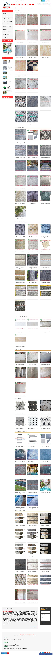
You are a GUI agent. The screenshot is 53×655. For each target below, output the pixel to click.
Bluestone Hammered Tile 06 (45, 157)
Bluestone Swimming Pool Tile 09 (20, 462)
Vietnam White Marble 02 (20, 42)
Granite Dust (33, 108)
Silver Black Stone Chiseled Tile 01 (45, 237)
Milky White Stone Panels (45, 556)
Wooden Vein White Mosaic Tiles (45, 414)
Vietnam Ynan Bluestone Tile (32, 492)
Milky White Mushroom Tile (45, 267)
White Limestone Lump (7, 26)
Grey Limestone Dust (45, 108)
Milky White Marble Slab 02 (20, 364)
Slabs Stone (20, 379)
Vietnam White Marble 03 (33, 42)
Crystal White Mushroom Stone (20, 268)
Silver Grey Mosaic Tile (20, 428)
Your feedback (44, 653)
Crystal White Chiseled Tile (32, 297)
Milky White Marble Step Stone (33, 331)
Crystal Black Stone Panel (45, 586)
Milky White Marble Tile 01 (33, 57)
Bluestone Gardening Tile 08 (32, 142)
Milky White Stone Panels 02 (45, 571)
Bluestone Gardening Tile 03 (20, 172)
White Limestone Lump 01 (33, 90)
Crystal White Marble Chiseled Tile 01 (33, 252)
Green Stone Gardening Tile (45, 203)
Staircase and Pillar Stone (7, 23)
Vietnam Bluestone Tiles (7, 31)
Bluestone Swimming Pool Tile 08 (33, 462)
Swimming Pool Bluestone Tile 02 (20, 508)
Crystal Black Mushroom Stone (20, 314)
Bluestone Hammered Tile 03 (45, 142)
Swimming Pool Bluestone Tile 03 (45, 493)
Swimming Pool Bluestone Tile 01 (33, 508)
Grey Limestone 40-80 (20, 124)
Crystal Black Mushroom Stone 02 (33, 268)
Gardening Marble (20, 218)
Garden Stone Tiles (7, 16)
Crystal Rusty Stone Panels (32, 556)
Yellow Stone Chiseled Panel (20, 586)
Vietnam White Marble (45, 42)
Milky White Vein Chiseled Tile (20, 297)
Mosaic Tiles (7, 29)
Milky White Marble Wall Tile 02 (32, 603)
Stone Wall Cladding (7, 34)
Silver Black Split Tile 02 (33, 282)
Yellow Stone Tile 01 (45, 57)
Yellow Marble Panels (45, 540)
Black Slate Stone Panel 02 (20, 571)
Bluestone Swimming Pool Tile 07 (33, 477)
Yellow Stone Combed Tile (33, 236)
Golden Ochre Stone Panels (20, 525)
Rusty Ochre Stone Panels (20, 540)
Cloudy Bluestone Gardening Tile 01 (20, 143)
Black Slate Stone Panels (33, 540)
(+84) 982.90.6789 (46, 4)
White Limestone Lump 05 (20, 90)
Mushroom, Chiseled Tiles (7, 21)
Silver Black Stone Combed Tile (20, 237)
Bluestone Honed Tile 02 (45, 461)
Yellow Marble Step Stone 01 (20, 346)
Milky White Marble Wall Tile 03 (20, 603)
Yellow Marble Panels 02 (33, 525)
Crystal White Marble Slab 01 (45, 364)
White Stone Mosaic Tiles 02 (32, 428)
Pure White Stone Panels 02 (32, 571)
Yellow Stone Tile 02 (20, 72)
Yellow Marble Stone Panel (33, 586)
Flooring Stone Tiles (7, 18)
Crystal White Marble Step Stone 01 (20, 332)
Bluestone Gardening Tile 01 (45, 172)
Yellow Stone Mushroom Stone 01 (45, 252)
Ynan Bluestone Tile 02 (45, 446)
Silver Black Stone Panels (20, 556)
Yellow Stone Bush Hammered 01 (20, 204)
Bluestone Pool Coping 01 (33, 446)
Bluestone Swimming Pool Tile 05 (20, 493)
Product (18, 10)
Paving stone (33, 72)
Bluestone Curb (32, 203)
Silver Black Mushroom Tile (45, 282)
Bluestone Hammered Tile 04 (20, 157)
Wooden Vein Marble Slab (45, 379)
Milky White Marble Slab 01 (32, 379)
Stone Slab (7, 13)
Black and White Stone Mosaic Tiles (45, 429)
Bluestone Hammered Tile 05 (33, 157)
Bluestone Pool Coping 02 (20, 446)
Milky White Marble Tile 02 (20, 57)
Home (16, 10)
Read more (34, 627)
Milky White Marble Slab (33, 364)
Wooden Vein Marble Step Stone (45, 332)
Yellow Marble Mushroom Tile (20, 282)
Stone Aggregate (7, 37)
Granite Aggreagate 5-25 (20, 108)
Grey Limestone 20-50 (32, 124)
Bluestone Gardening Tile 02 (32, 172)
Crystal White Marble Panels (45, 525)
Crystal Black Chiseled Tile (45, 297)
